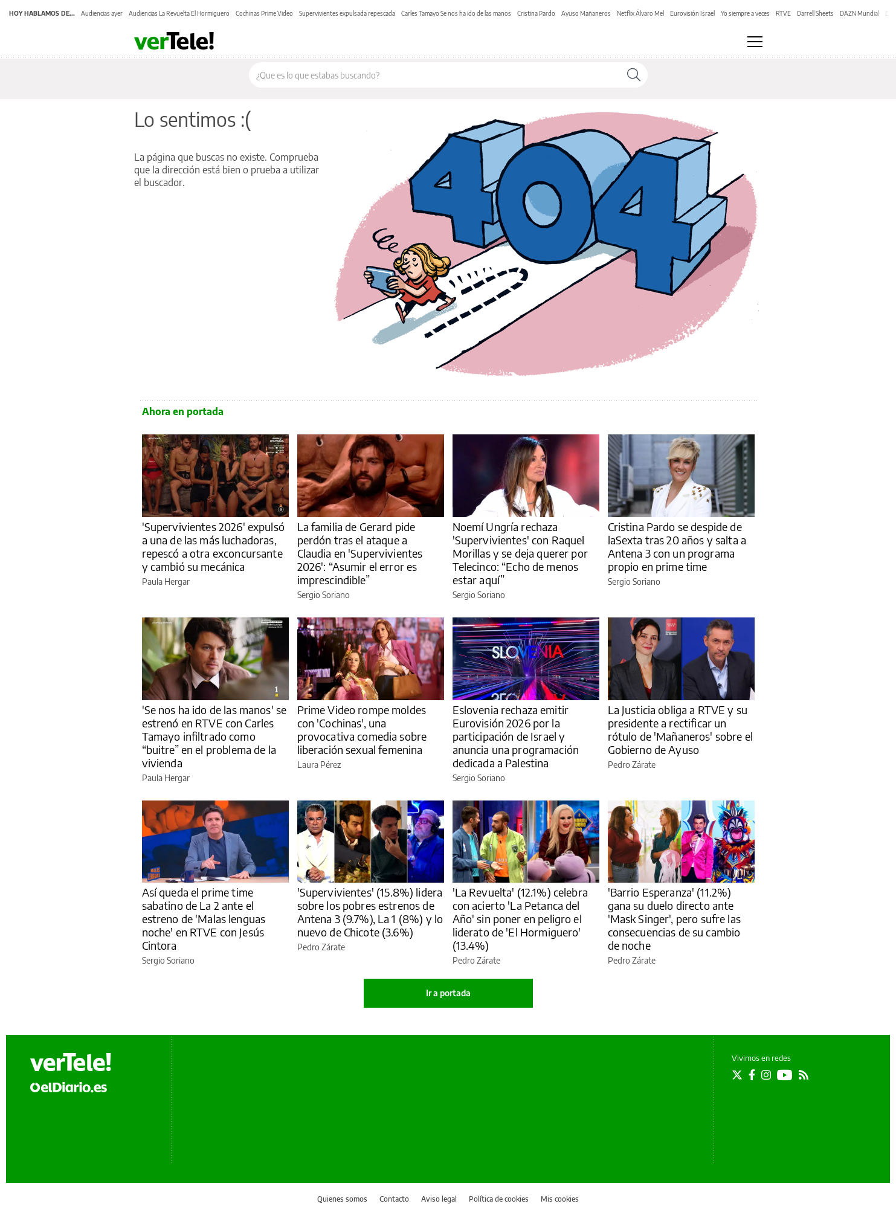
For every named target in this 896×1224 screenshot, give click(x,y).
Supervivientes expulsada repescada (347, 13)
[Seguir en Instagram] (766, 1074)
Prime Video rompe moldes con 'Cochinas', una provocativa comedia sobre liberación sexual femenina (362, 729)
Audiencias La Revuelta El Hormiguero (179, 13)
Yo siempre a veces (745, 13)
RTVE (783, 13)
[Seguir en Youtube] (785, 1074)
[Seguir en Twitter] (737, 1074)
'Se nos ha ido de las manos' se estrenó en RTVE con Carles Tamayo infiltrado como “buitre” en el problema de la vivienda (214, 736)
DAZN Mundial (859, 13)
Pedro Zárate (632, 764)
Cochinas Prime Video (264, 13)
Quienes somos (342, 1198)
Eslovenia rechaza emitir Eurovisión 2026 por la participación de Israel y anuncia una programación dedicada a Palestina (516, 736)
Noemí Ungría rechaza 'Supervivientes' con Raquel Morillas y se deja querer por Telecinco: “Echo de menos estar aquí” (520, 553)
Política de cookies (499, 1198)
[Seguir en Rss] (803, 1074)
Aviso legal (439, 1198)
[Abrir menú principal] (754, 41)
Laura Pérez (319, 764)
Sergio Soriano (323, 595)
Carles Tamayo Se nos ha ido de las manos (456, 13)
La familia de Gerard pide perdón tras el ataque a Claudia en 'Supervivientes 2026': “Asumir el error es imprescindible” (360, 553)
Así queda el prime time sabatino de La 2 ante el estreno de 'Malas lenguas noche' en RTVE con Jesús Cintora (204, 918)
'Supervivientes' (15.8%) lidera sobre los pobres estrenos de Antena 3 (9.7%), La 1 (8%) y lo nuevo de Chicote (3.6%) (370, 912)
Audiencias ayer (102, 13)
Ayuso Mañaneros (586, 13)
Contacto (394, 1198)
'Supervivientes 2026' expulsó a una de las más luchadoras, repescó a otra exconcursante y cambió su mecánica (213, 546)
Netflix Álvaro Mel (640, 13)
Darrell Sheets (815, 13)
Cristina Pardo (536, 13)
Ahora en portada (183, 411)
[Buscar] (634, 75)
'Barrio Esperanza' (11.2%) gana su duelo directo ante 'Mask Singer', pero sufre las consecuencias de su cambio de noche (674, 918)
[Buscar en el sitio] (434, 75)
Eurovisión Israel (692, 13)
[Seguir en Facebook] (752, 1074)
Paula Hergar (166, 581)
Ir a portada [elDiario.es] (448, 993)
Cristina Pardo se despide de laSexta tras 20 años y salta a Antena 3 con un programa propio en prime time (677, 546)
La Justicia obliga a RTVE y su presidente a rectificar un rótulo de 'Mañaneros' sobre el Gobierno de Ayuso (680, 729)
